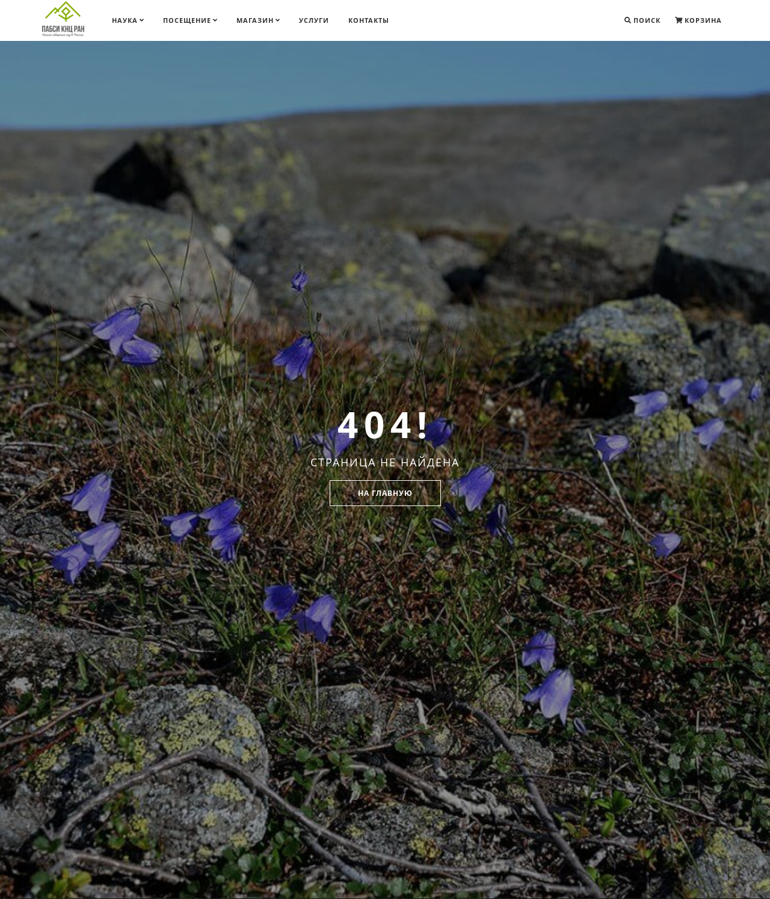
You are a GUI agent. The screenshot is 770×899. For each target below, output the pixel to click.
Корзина (698, 20)
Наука (128, 20)
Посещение (190, 20)
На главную (385, 493)
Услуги (314, 20)
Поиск (642, 20)
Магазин (258, 20)
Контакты (368, 20)
